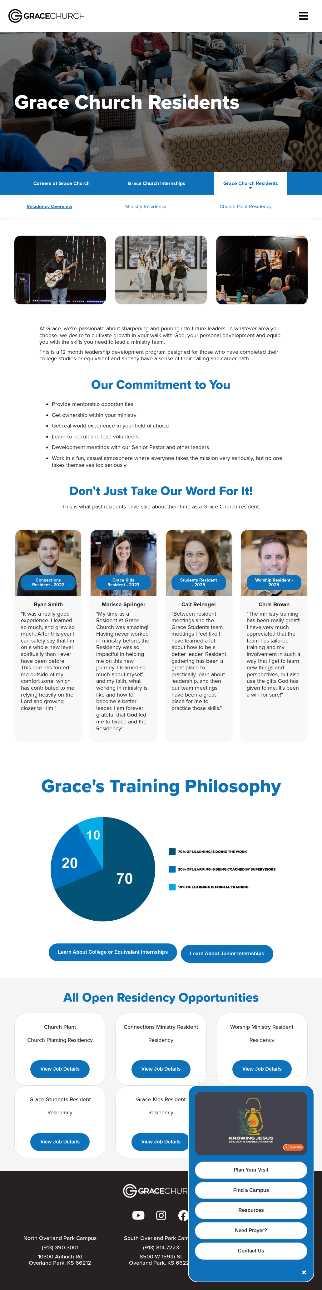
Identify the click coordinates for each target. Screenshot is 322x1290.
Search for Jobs (277, 183)
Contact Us (251, 1250)
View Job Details (60, 1069)
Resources (251, 1210)
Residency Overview (39, 206)
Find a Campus (251, 1190)
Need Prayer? (251, 1230)
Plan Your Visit (251, 1169)
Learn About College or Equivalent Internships (111, 953)
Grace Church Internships (133, 183)
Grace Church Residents (211, 183)
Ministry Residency (116, 206)
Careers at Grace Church (55, 183)
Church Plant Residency (197, 206)
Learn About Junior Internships (228, 953)
